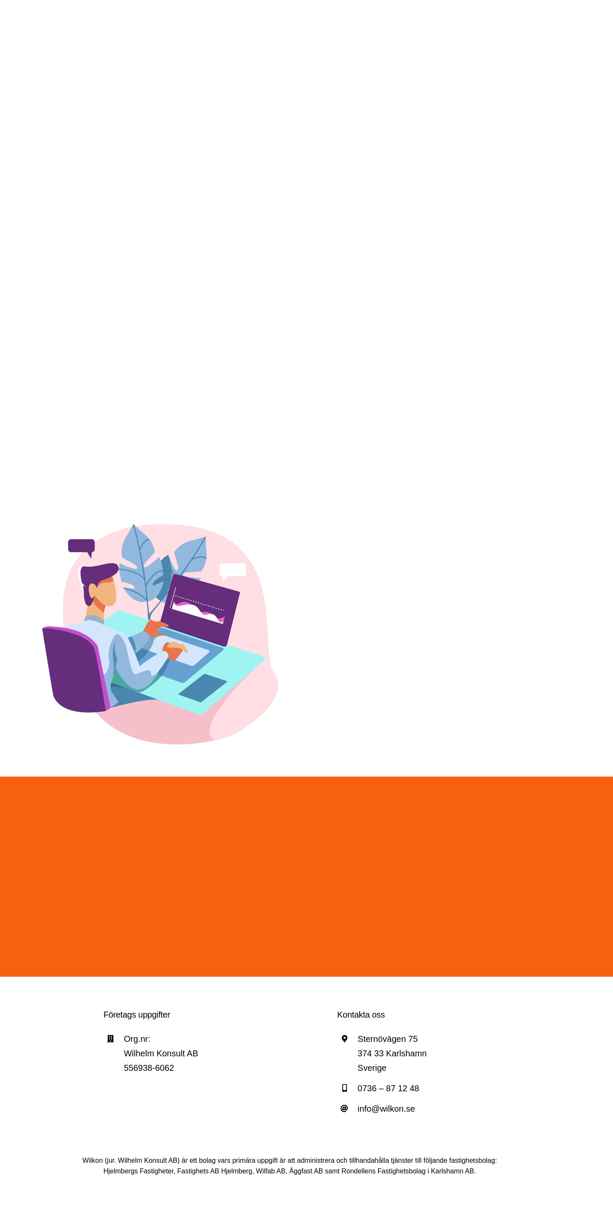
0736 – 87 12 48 (388, 1088)
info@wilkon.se (386, 1108)
